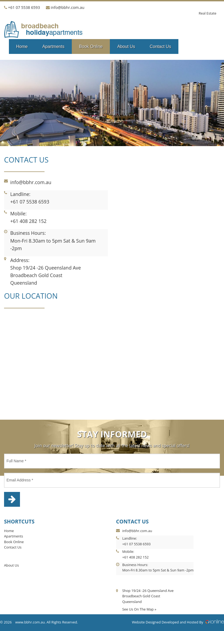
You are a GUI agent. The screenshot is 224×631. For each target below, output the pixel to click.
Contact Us (160, 46)
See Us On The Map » (139, 609)
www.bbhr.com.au (30, 622)
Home (22, 46)
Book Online (91, 46)
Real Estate (207, 13)
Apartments (53, 46)
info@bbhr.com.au (67, 7)
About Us (126, 46)
